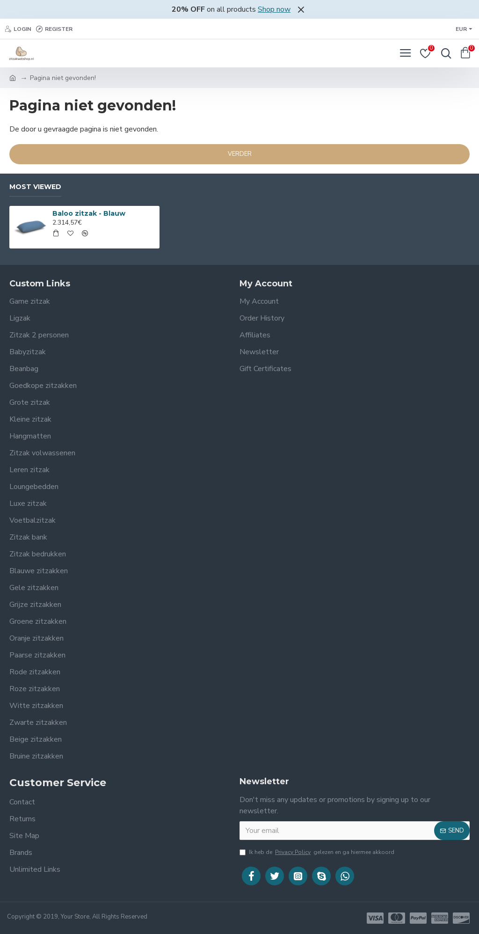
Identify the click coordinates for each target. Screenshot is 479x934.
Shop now (274, 9)
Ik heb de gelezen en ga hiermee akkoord (317, 852)
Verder (240, 154)
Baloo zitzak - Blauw (88, 213)
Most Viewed (35, 187)
